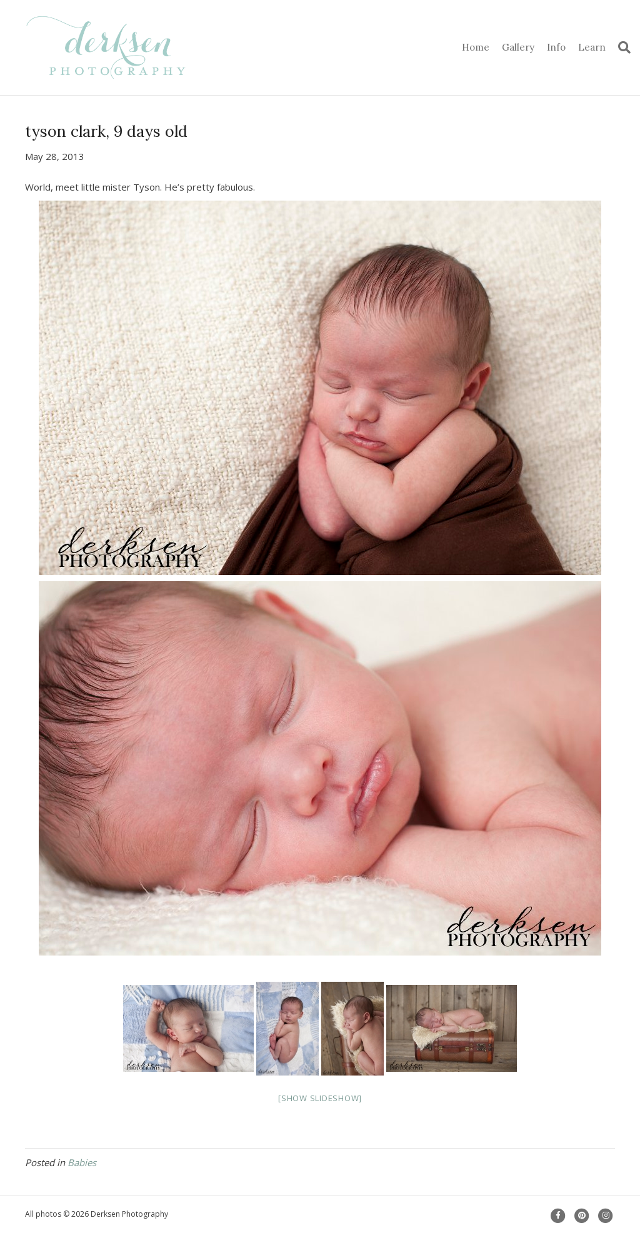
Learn (592, 47)
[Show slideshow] (320, 1098)
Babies (82, 1162)
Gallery (518, 47)
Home (475, 47)
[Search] (621, 47)
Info (556, 47)
